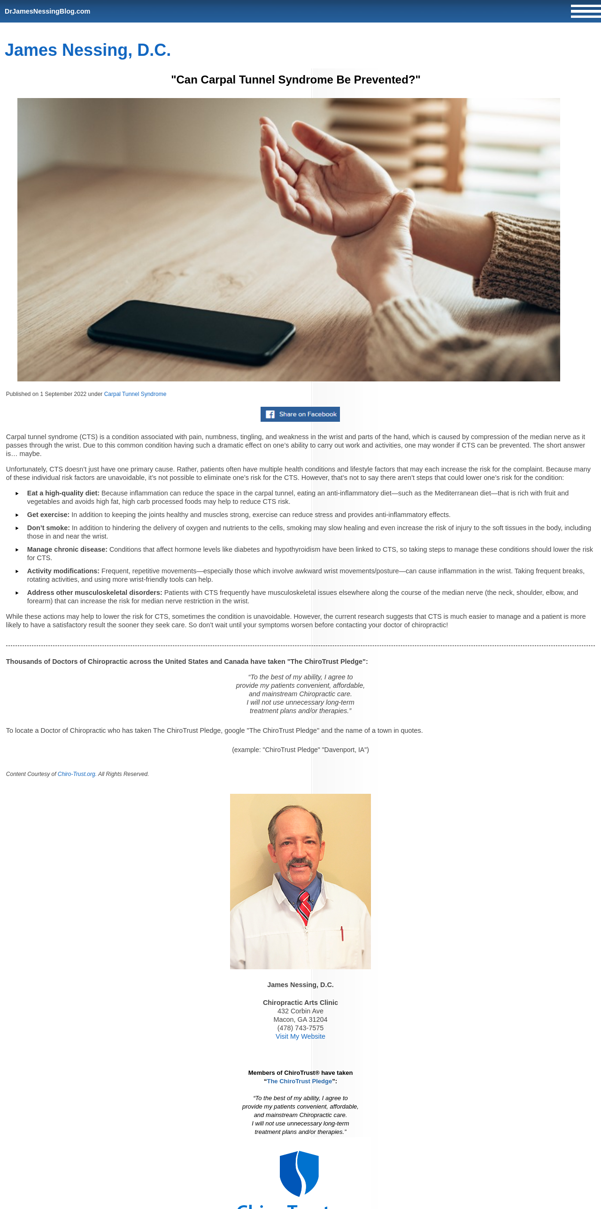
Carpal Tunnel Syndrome (135, 394)
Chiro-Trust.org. (77, 774)
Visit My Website (300, 1036)
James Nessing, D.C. (88, 50)
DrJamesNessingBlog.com (47, 11)
